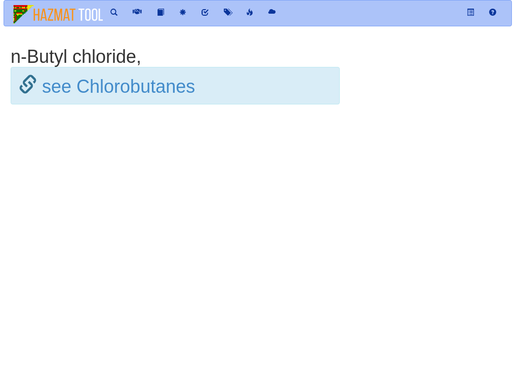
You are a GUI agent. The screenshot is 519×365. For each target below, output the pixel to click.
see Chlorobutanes (118, 86)
